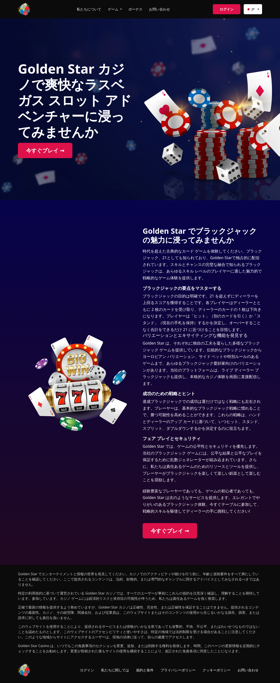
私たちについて (89, 9)
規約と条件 (145, 670)
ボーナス (135, 9)
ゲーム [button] (113, 9)
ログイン (227, 9)
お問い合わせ (159, 9)
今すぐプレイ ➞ (45, 150)
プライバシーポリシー (178, 670)
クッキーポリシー (217, 670)
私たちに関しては (115, 670)
